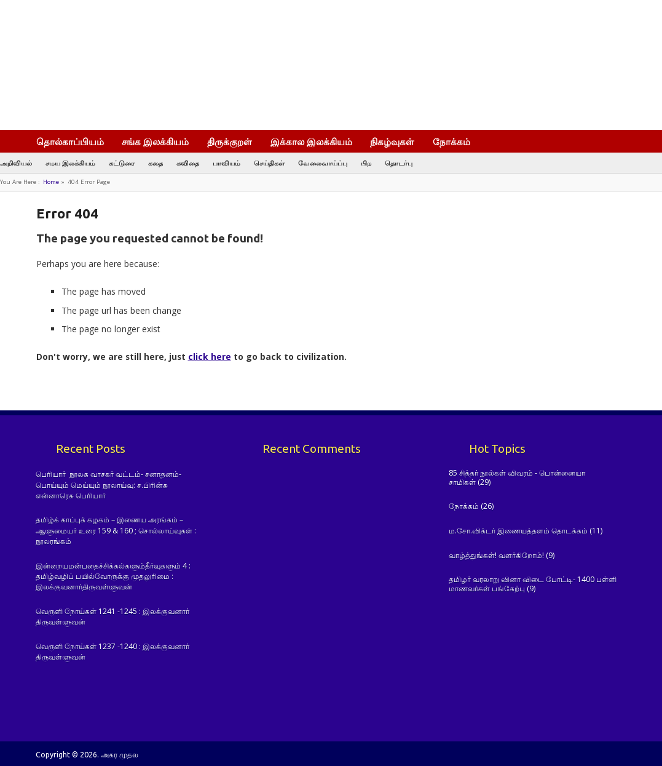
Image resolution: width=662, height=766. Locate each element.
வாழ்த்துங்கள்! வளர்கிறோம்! (496, 555)
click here (209, 356)
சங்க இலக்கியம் (155, 141)
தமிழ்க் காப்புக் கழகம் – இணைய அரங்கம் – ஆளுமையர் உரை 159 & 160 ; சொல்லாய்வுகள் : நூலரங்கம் (116, 530)
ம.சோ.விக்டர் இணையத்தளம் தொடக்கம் (518, 530)
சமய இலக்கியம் (70, 162)
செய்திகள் (269, 162)
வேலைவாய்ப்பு (322, 162)
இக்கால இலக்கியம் (311, 141)
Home (51, 182)
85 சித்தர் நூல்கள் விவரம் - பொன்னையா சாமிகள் (517, 477)
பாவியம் (226, 162)
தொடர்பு (398, 162)
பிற (366, 162)
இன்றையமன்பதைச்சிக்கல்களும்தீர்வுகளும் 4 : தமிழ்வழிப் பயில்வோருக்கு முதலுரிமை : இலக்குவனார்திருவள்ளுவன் (113, 576)
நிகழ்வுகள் (392, 141)
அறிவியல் (16, 162)
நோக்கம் (451, 141)
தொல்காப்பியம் (70, 141)
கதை (155, 162)
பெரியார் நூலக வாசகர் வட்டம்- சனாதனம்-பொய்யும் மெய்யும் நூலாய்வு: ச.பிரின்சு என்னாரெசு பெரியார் (108, 485)
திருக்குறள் (229, 141)
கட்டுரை (122, 162)
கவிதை (187, 162)
